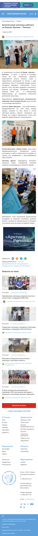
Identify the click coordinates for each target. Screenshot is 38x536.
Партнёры (5, 427)
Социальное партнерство (24, 434)
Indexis (13, 533)
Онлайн (23, 462)
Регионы (24, 446)
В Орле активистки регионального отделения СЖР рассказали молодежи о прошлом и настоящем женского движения (18, 392)
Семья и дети (25, 422)
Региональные (6, 464)
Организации (25, 451)
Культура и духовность (18, 324)
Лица (3, 420)
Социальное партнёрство (21, 266)
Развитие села (25, 438)
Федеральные (6, 462)
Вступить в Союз (19, 405)
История (4, 422)
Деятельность (26, 417)
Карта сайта (5, 527)
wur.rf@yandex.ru (30, 499)
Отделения (24, 449)
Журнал (4, 454)
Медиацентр (7, 446)
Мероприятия (27, 459)
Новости (5, 459)
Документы (5, 432)
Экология (23, 431)
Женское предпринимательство (27, 425)
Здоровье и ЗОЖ (26, 420)
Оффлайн (24, 464)
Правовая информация (9, 524)
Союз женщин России (16, 14)
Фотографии (6, 449)
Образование (25, 440)
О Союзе (6, 417)
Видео (4, 451)
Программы (5, 430)
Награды (4, 425)
